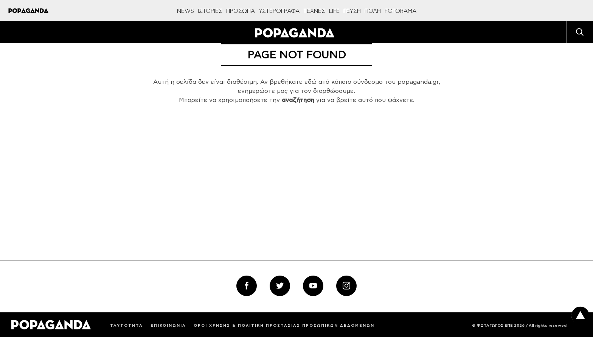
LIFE (334, 11)
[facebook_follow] (246, 286)
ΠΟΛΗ (373, 11)
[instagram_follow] (346, 286)
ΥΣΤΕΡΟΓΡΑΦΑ (279, 11)
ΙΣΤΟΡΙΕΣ (210, 11)
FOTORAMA (400, 11)
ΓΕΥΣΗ (352, 11)
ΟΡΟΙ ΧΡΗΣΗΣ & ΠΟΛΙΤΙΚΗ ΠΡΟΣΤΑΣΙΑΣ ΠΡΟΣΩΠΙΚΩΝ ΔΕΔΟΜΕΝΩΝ (284, 326)
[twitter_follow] (280, 286)
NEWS (185, 11)
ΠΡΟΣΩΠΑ (240, 11)
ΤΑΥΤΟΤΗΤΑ (126, 326)
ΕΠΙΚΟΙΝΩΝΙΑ (168, 326)
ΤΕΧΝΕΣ (314, 11)
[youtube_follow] (313, 286)
